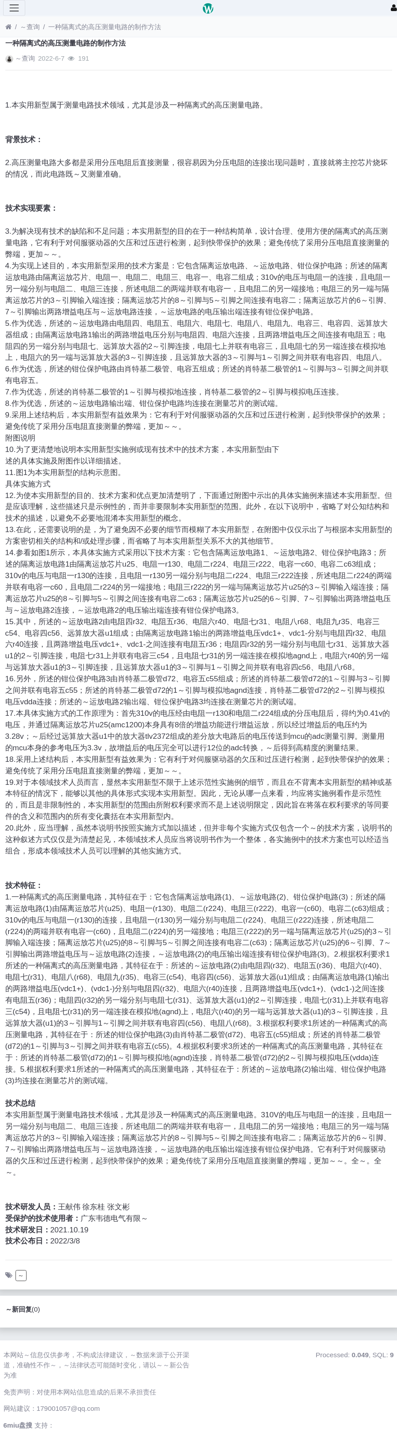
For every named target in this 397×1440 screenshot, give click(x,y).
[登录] (394, 8)
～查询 (30, 27)
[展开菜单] (14, 8)
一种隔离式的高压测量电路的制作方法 (104, 27)
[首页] (8, 27)
